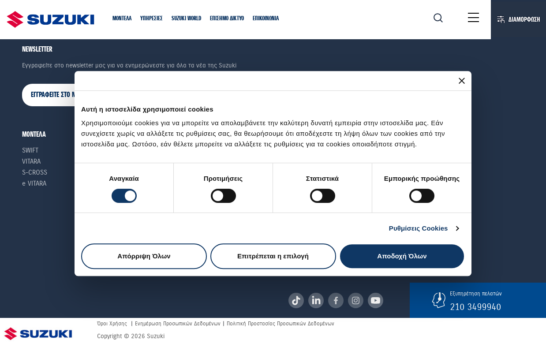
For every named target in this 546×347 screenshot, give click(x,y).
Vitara (31, 161)
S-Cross (34, 172)
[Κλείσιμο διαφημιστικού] (462, 81)
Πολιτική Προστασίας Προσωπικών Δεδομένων (280, 323)
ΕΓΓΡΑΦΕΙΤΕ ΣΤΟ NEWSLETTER (66, 95)
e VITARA (34, 183)
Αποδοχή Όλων (401, 256)
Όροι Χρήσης (112, 323)
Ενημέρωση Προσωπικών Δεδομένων (178, 323)
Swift (30, 150)
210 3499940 (475, 307)
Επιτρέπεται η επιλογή (273, 256)
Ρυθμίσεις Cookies (418, 228)
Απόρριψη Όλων (143, 256)
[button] (121, 19)
